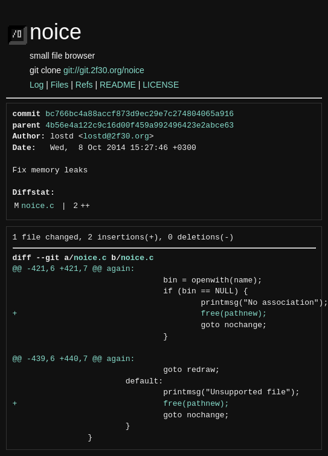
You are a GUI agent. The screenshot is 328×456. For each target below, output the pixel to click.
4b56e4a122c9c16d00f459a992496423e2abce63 (139, 125)
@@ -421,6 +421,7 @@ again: (74, 269)
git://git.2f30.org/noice (103, 70)
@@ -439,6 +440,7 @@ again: (74, 359)
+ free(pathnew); (140, 313)
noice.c (37, 206)
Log (36, 85)
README (118, 85)
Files (60, 85)
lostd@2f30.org (116, 136)
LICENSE (161, 85)
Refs (84, 85)
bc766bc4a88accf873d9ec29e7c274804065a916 (139, 114)
